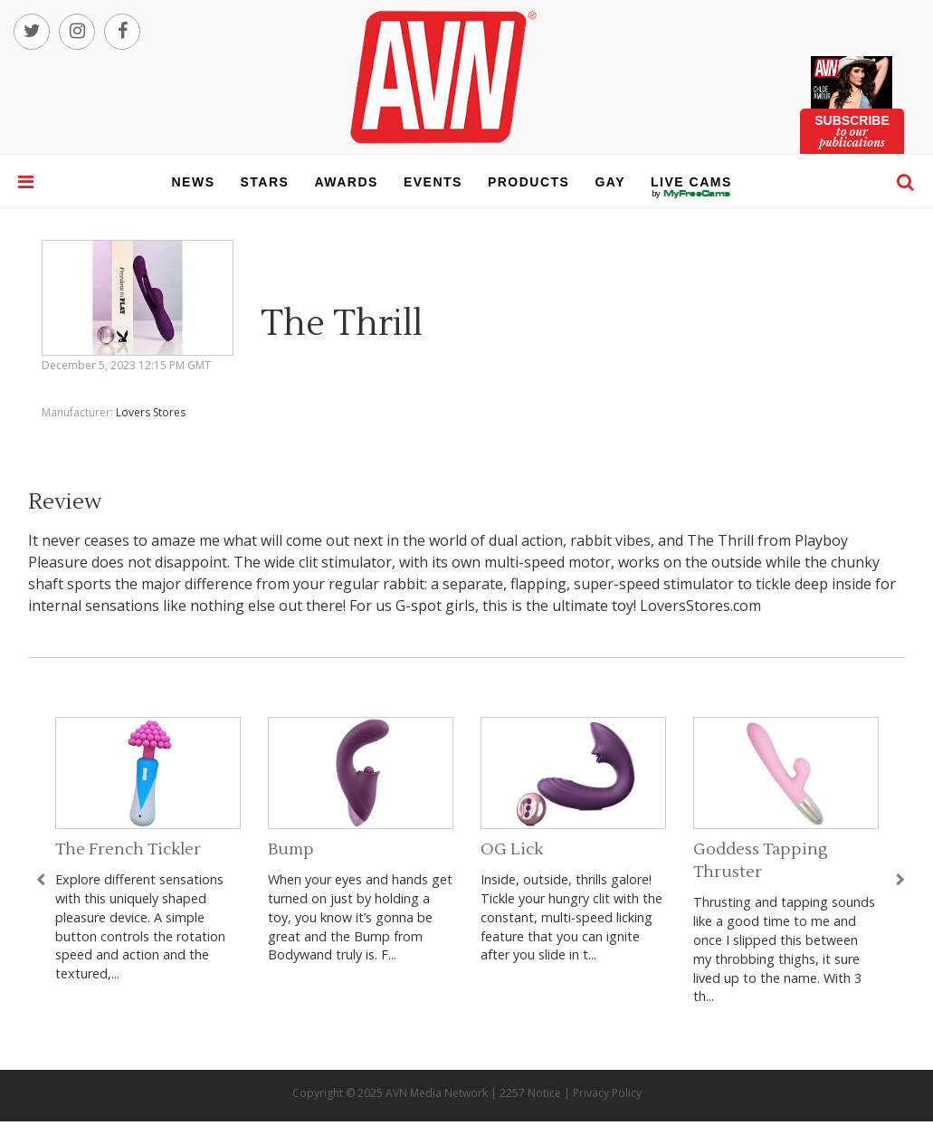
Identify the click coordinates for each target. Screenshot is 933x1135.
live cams (691, 194)
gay (610, 182)
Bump (291, 849)
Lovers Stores (151, 412)
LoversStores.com (700, 605)
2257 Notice (530, 1093)
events (433, 182)
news (193, 182)
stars (265, 182)
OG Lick (512, 849)
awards (345, 182)
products (529, 182)
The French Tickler (128, 849)
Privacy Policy (607, 1093)
